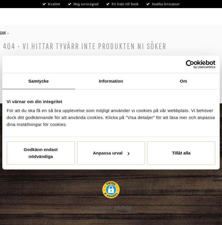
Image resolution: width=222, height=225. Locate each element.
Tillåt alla (181, 152)
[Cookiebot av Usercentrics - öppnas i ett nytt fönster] (190, 64)
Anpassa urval (111, 152)
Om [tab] (183, 80)
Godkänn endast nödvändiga (41, 153)
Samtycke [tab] (38, 80)
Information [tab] (111, 80)
